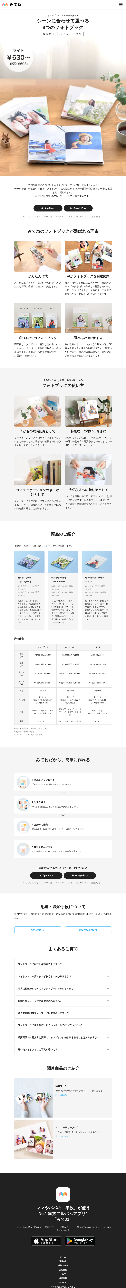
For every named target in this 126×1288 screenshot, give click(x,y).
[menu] (121, 4)
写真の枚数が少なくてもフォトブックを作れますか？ (46, 988)
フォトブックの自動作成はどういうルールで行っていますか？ (50, 1025)
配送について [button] (38, 930)
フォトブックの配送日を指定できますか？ (40, 964)
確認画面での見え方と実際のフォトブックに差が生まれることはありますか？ (58, 1037)
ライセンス (63, 1282)
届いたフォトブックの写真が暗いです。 (39, 1049)
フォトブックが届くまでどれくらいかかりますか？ (44, 976)
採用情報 (63, 1278)
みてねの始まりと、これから (63, 1287)
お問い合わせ (63, 1265)
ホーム (63, 1257)
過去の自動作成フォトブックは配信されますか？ (43, 1013)
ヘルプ (63, 1274)
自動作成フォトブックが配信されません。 (40, 1000)
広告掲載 (63, 1270)
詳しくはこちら (62, 1095)
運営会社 (63, 1261)
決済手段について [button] (88, 930)
